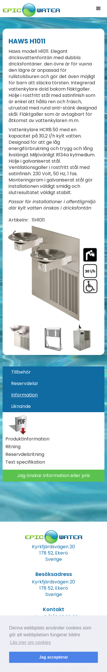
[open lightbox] (53, 273)
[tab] (53, 372)
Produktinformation (27, 439)
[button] (98, 8)
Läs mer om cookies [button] (30, 642)
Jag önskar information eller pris (53, 475)
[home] (30, 8)
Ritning (13, 447)
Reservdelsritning (24, 454)
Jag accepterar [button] (53, 657)
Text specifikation (25, 462)
